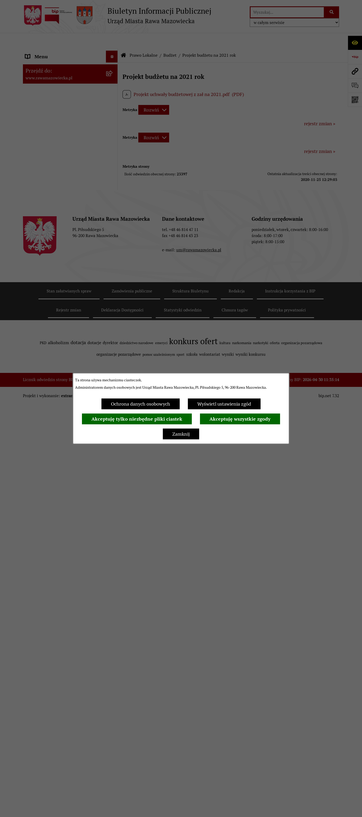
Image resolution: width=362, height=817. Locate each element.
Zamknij (181, 434)
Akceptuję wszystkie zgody (240, 419)
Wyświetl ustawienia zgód (224, 404)
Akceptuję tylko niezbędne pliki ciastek (136, 419)
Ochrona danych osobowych (140, 404)
